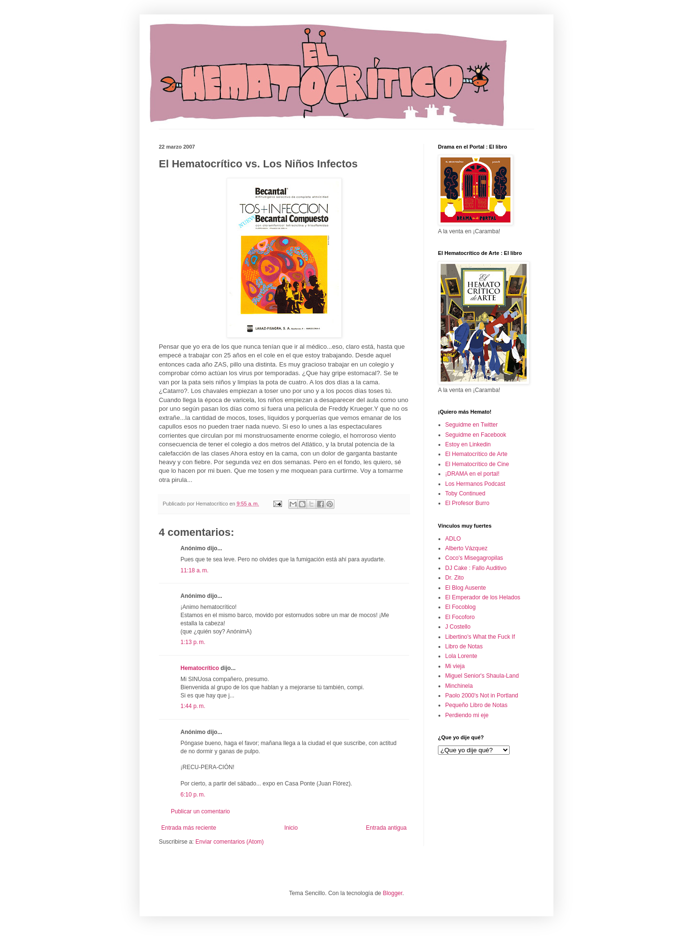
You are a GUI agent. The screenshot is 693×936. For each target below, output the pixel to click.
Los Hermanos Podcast (475, 484)
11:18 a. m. (194, 570)
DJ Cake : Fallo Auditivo (475, 568)
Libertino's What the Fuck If (480, 636)
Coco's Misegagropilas (474, 558)
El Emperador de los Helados (482, 597)
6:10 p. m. (192, 794)
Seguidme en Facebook (475, 434)
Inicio (291, 827)
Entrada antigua (386, 827)
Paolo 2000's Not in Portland (481, 695)
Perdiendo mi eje (466, 715)
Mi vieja (455, 666)
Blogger (392, 893)
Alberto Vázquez (466, 548)
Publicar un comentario (200, 811)
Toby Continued (465, 493)
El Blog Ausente (465, 587)
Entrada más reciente (188, 827)
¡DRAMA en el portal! (472, 473)
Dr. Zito (454, 577)
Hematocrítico (199, 668)
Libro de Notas (464, 646)
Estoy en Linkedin (468, 444)
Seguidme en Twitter (471, 424)
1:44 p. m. (192, 706)
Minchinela (459, 686)
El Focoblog (460, 607)
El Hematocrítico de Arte (476, 454)
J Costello (458, 626)
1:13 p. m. (192, 642)
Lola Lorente (461, 656)
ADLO (453, 538)
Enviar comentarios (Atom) (229, 841)
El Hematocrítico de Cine (477, 464)
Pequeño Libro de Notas (476, 705)
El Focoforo (460, 617)
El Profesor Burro (467, 503)
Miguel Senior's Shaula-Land (482, 675)
